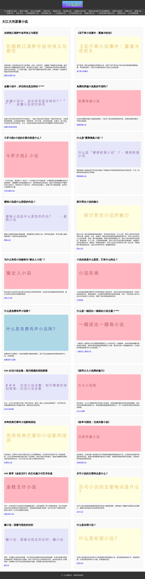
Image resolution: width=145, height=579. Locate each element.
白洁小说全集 (9, 409)
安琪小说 (47, 11)
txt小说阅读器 (133, 13)
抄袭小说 (10, 13)
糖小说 (6, 565)
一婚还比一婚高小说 (84, 351)
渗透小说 (138, 11)
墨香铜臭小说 (81, 176)
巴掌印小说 (8, 462)
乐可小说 (80, 512)
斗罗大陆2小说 (9, 191)
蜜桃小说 (7, 240)
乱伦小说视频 (35, 11)
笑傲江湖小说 (89, 13)
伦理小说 (80, 563)
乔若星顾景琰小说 (32, 13)
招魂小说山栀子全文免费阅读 (99, 11)
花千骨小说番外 (82, 71)
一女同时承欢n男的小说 (105, 13)
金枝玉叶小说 (9, 514)
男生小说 (80, 248)
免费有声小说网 (9, 360)
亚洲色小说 (121, 13)
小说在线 (80, 300)
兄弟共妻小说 (81, 462)
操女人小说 (8, 298)
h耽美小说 (56, 11)
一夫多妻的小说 (60, 13)
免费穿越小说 (81, 125)
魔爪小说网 (24, 11)
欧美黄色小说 (46, 13)
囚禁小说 (128, 11)
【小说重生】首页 (10, 11)
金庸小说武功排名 (10, 127)
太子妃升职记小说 (75, 13)
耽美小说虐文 (117, 11)
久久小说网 (81, 411)
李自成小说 (67, 11)
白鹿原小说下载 (80, 11)
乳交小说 (19, 13)
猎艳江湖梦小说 (9, 75)
